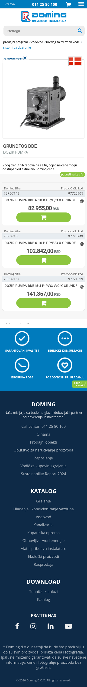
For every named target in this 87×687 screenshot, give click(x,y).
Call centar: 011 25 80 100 (43, 426)
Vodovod (43, 516)
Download (43, 581)
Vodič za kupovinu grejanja (43, 465)
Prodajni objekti (43, 442)
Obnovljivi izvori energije (44, 540)
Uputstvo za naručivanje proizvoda (43, 450)
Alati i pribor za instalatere (43, 548)
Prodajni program (15, 42)
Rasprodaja (43, 564)
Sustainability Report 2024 (43, 473)
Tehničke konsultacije (65, 351)
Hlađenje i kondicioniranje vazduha (43, 509)
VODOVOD (37, 42)
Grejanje (43, 501)
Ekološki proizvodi (43, 556)
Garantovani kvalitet (22, 351)
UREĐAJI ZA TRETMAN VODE (63, 42)
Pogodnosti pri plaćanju (64, 377)
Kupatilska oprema (43, 532)
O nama (43, 434)
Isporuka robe (22, 377)
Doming (43, 404)
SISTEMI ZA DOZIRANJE (17, 47)
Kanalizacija (43, 524)
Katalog (43, 491)
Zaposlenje (43, 458)
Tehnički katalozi (43, 591)
